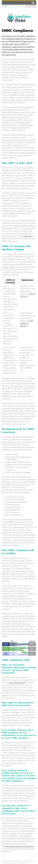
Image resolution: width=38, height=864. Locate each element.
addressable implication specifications (19, 846)
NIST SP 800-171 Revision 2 (26, 323)
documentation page (17, 683)
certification (27, 236)
